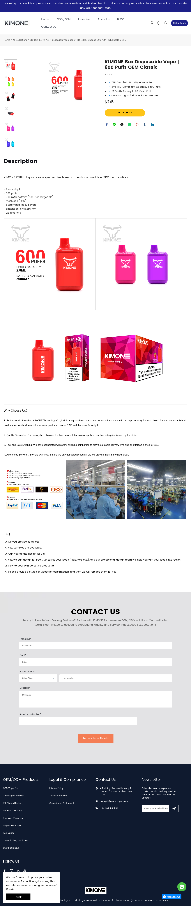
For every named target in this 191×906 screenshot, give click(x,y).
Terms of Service (58, 795)
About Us (104, 19)
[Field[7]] (95, 645)
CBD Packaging (11, 848)
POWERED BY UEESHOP (156, 900)
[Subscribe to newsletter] (174, 808)
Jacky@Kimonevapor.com (114, 801)
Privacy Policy (56, 788)
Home (45, 19)
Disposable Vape (12, 825)
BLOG (120, 19)
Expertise (84, 19)
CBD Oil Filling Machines (15, 840)
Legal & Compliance (67, 780)
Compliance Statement (61, 803)
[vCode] (78, 721)
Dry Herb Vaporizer (13, 810)
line (114, 125)
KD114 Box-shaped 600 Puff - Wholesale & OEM (101, 40)
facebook (107, 125)
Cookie (20, 877)
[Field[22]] (115, 678)
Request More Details (95, 738)
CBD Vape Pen (10, 788)
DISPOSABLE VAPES (39, 40)
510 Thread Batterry (13, 803)
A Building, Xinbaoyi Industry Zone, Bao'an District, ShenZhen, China (116, 791)
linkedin (152, 125)
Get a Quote (179, 23)
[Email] (155, 808)
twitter (122, 125)
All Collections (20, 40)
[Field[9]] (95, 662)
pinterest (137, 125)
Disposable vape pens (63, 40)
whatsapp (129, 125)
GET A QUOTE (125, 112)
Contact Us (48, 27)
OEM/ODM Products (21, 780)
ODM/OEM (64, 19)
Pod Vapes (8, 833)
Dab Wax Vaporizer (13, 818)
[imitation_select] (33, 678)
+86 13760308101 (109, 808)
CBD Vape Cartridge (13, 795)
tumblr (145, 125)
